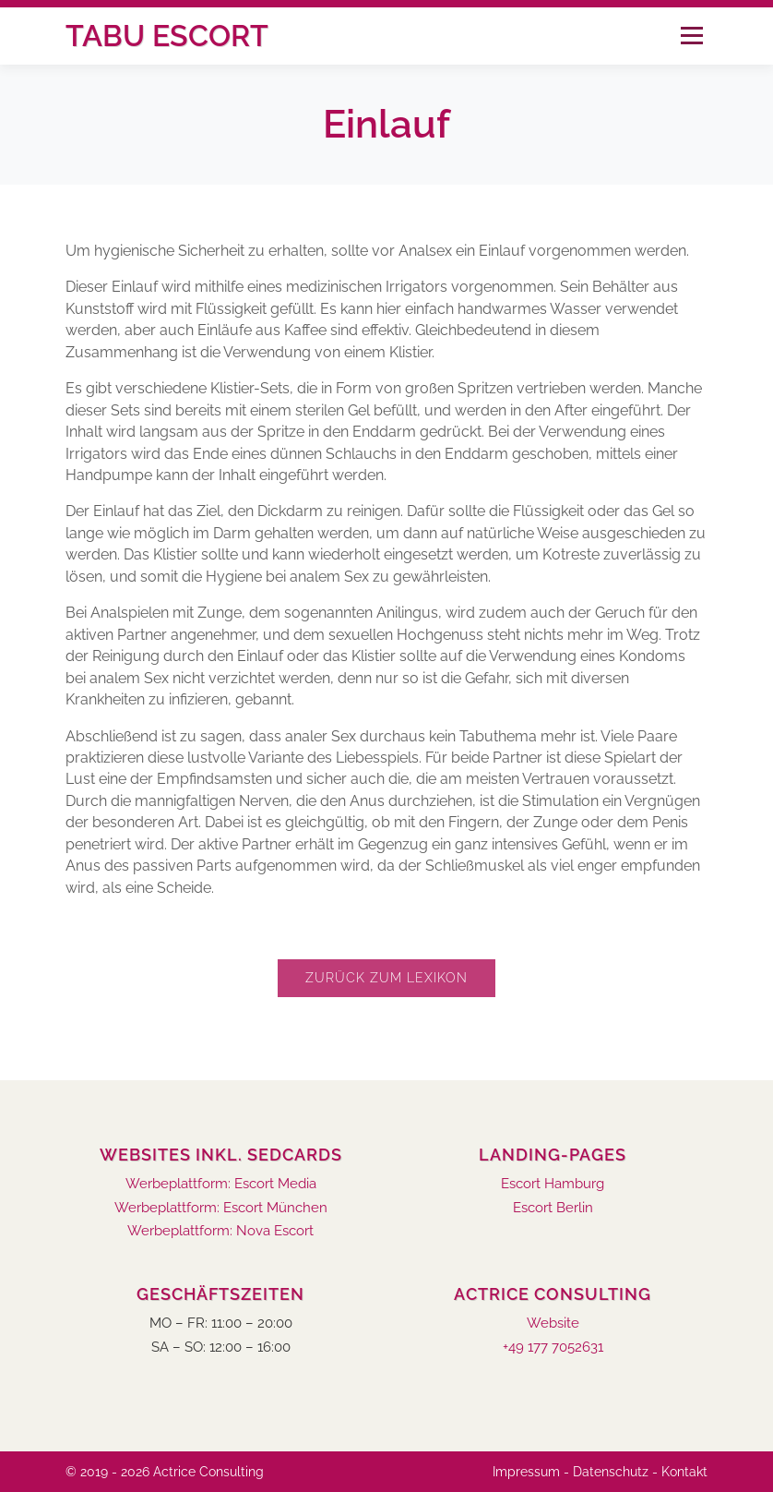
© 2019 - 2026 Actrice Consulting (164, 1471)
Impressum (526, 1471)
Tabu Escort (166, 35)
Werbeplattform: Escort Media (220, 1184)
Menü (691, 35)
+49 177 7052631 (553, 1347)
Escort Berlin (553, 1208)
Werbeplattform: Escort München (220, 1208)
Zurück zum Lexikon (386, 977)
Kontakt (684, 1471)
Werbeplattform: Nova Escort (220, 1231)
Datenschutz (610, 1471)
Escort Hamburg (552, 1184)
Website (553, 1323)
